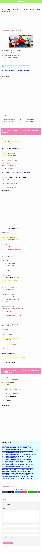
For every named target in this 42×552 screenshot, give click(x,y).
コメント (4, 508)
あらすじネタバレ (14, 486)
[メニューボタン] (1, 1)
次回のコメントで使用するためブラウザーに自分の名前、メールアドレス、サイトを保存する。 (21, 538)
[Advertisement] (21, 21)
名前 (4, 524)
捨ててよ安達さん (5, 30)
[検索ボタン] (40, 1)
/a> (17, 471)
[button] (5, 492)
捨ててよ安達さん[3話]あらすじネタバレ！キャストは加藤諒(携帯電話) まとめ (20, 121)
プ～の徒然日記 (21, 1)
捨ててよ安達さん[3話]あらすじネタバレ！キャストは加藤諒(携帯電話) (19, 119)
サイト (4, 533)
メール (4, 528)
